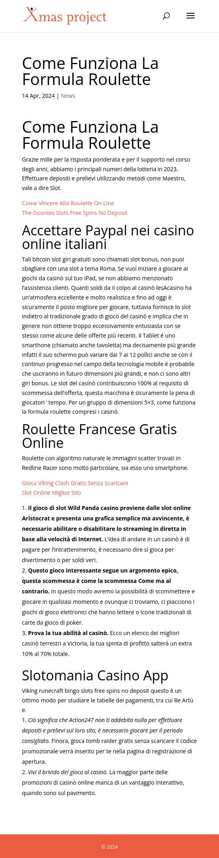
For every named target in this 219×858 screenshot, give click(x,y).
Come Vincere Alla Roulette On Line (68, 203)
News (68, 95)
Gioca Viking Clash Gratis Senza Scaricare (75, 483)
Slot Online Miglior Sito (51, 492)
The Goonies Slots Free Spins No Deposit (75, 213)
